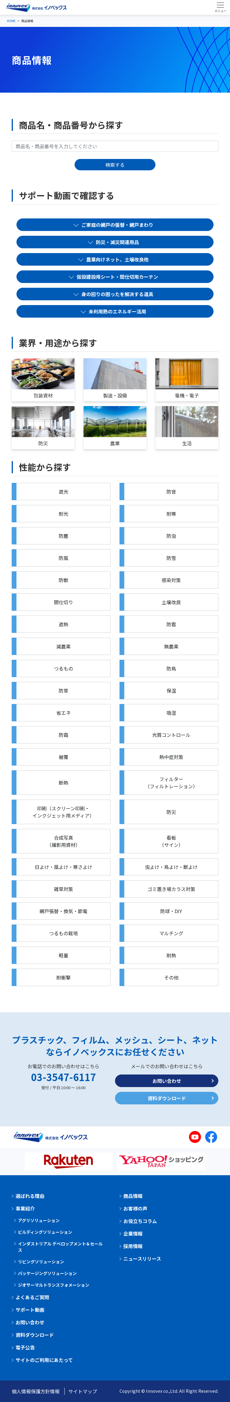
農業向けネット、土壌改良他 (117, 259)
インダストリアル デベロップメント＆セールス (60, 1247)
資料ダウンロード (167, 1098)
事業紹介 (25, 1208)
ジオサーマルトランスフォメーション (53, 1285)
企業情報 (133, 1233)
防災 (43, 443)
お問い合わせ (166, 1080)
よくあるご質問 (32, 1297)
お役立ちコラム (140, 1221)
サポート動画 (30, 1309)
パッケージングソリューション (47, 1273)
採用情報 (133, 1246)
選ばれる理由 (30, 1195)
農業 (115, 443)
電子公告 (25, 1347)
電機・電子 (187, 395)
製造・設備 (115, 395)
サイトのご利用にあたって (44, 1359)
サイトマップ (82, 1391)
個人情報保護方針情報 (36, 1391)
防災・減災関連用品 (117, 242)
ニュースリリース (142, 1258)
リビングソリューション (41, 1262)
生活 (187, 443)
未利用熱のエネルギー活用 (117, 311)
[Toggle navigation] (220, 7)
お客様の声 (135, 1208)
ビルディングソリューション (45, 1232)
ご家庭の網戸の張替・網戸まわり (117, 224)
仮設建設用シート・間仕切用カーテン (117, 276)
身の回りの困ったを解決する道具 (117, 294)
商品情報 (133, 1195)
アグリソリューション (39, 1220)
